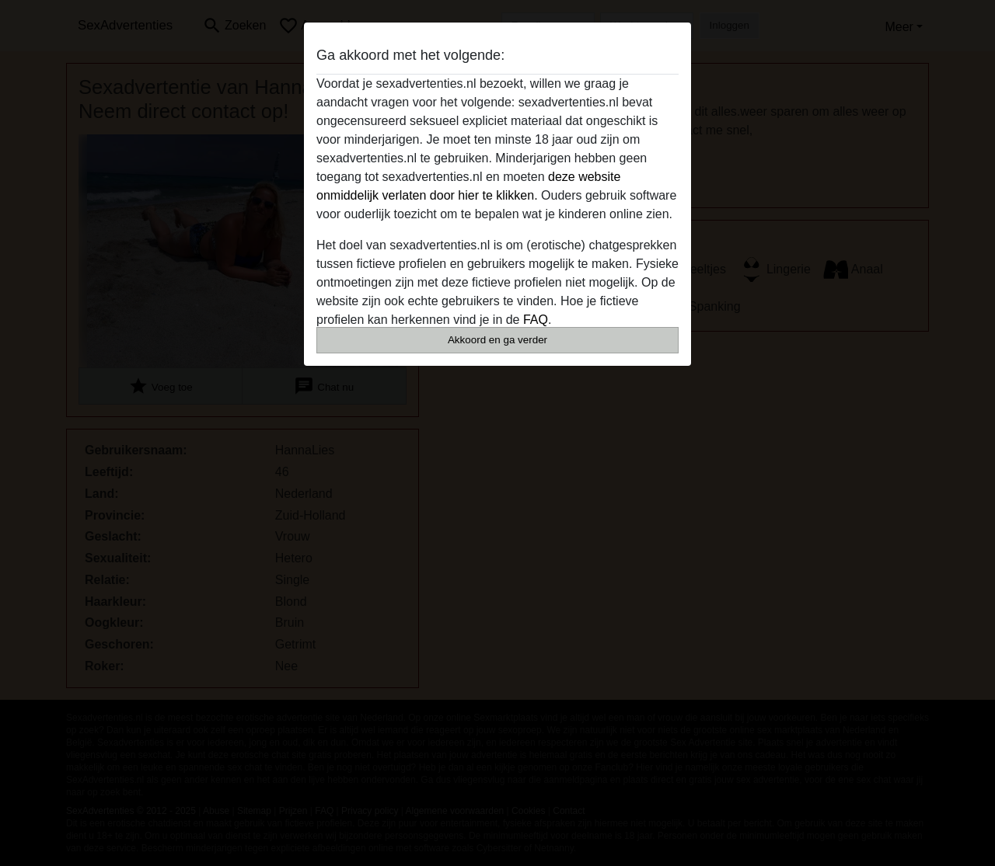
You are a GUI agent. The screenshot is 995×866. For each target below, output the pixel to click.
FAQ (535, 319)
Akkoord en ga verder (497, 340)
